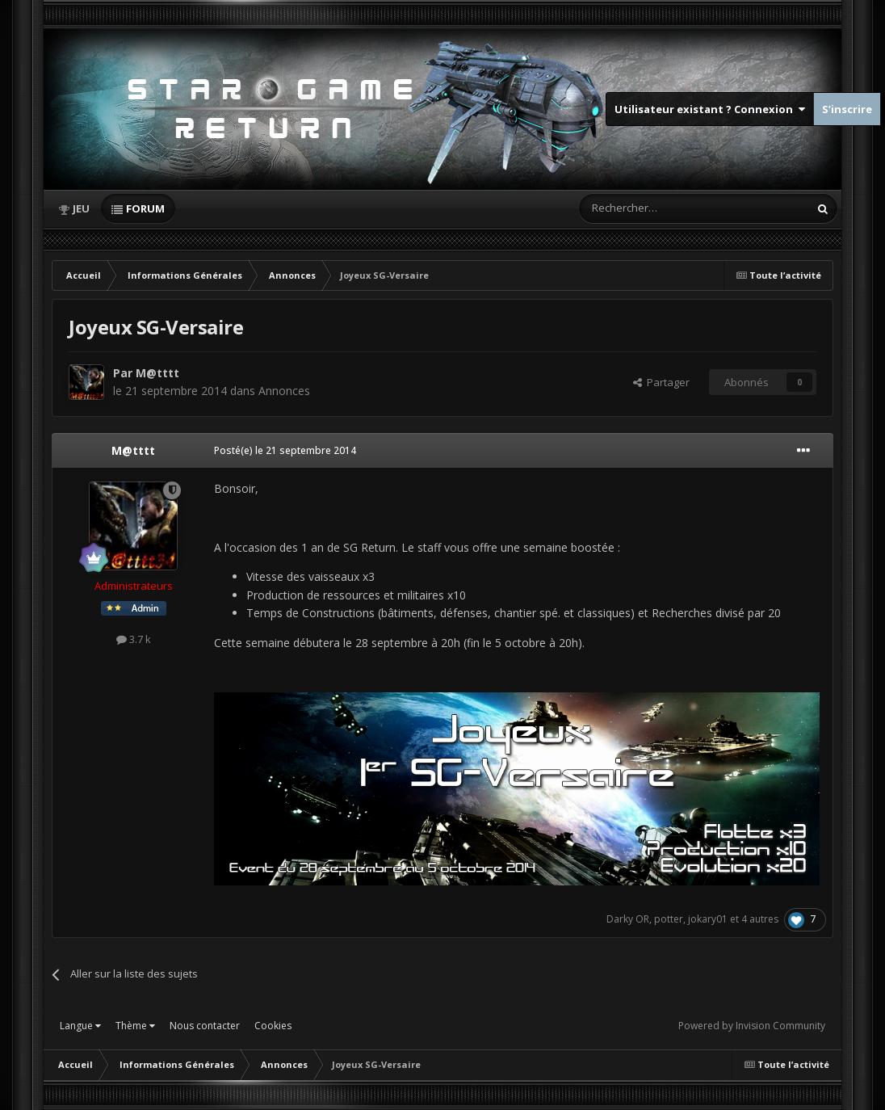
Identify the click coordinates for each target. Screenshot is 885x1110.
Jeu (81, 208)
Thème (135, 1025)
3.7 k (133, 639)
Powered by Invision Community (751, 1025)
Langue (80, 1025)
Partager (661, 382)
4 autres (759, 919)
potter (668, 919)
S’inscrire (847, 109)
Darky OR (627, 919)
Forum (145, 208)
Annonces (284, 390)
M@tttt (157, 373)
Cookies (273, 1025)
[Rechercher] (659, 208)
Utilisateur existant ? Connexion (709, 109)
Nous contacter (205, 1025)
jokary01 (708, 919)
